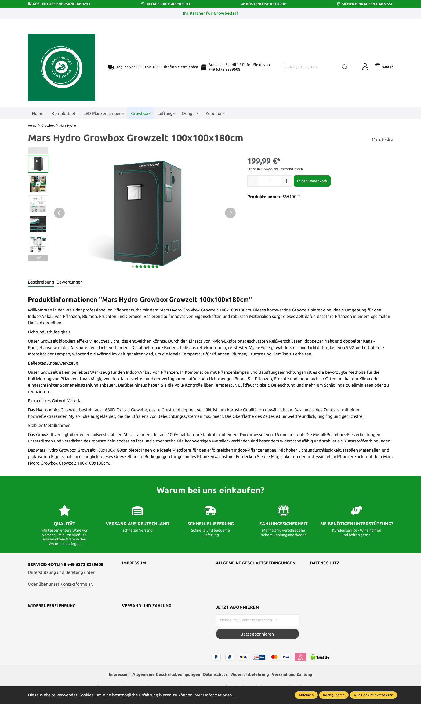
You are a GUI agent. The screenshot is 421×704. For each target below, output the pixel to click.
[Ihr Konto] (364, 67)
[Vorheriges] (59, 213)
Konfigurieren (333, 695)
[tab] (41, 282)
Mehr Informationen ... (216, 694)
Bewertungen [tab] (70, 282)
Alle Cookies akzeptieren (373, 695)
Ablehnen (306, 695)
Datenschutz (325, 563)
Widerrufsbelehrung (53, 606)
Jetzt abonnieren (257, 634)
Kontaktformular (76, 584)
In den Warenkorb (312, 181)
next (132, 266)
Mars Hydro (382, 139)
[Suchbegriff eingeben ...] (309, 67)
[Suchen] (343, 67)
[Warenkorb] (383, 67)
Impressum (134, 563)
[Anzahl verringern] (253, 181)
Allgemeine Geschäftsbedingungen (244, 565)
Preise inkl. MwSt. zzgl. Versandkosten (275, 168)
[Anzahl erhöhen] (286, 181)
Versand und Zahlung (148, 606)
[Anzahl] (270, 181)
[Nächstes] (230, 213)
